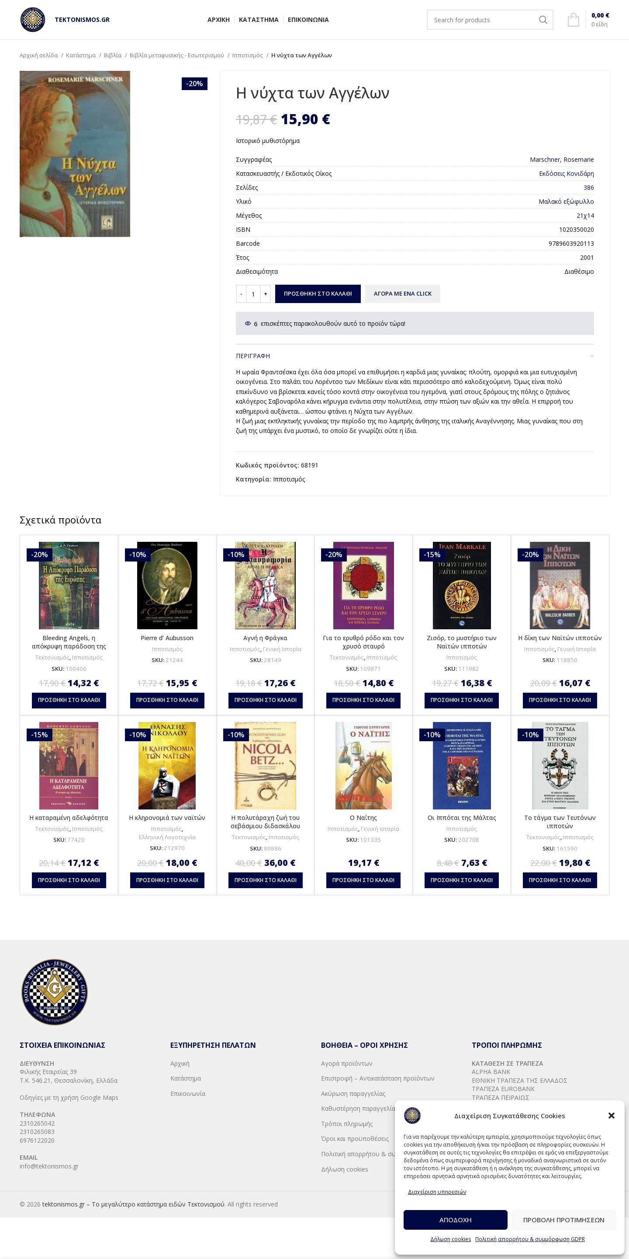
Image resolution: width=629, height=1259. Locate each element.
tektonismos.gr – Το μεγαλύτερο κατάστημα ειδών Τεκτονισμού (133, 1204)
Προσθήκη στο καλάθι (318, 293)
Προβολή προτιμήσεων (564, 1219)
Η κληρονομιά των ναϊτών (167, 817)
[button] (611, 1115)
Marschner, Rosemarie (562, 159)
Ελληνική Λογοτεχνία (167, 837)
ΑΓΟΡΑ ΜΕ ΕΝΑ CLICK (403, 293)
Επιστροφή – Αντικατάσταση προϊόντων (378, 1078)
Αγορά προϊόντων (347, 1063)
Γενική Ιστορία (282, 649)
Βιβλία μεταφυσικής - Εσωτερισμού (177, 55)
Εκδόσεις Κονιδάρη (566, 173)
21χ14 (585, 215)
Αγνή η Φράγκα (265, 638)
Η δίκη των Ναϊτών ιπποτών (560, 638)
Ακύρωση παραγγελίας (353, 1093)
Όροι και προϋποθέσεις (355, 1138)
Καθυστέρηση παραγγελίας (359, 1108)
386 (589, 187)
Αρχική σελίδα (39, 55)
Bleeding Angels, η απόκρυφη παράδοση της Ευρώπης (69, 646)
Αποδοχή (455, 1219)
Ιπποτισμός (248, 55)
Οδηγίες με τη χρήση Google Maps (69, 1097)
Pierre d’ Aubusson (167, 638)
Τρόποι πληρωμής (347, 1123)
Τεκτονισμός (52, 657)
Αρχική (180, 1063)
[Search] (490, 20)
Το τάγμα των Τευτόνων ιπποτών (560, 821)
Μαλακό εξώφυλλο (566, 201)
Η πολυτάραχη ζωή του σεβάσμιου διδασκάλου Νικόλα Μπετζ (265, 826)
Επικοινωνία (187, 1093)
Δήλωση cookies (450, 1239)
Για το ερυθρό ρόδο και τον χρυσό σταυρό (363, 642)
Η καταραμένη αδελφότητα (68, 817)
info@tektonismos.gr (49, 1166)
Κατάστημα (81, 55)
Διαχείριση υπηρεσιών (437, 1192)
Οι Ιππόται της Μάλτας (462, 817)
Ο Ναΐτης (363, 817)
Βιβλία (113, 55)
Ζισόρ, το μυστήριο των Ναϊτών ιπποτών (462, 642)
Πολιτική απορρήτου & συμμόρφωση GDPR (530, 1239)
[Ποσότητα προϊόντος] (253, 294)
